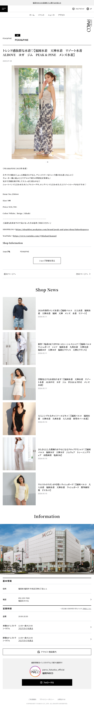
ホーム (31, 15)
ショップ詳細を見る (47, 260)
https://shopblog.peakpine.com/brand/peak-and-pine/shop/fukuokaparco (52, 229)
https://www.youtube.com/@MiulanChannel (35, 236)
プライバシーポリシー (47, 699)
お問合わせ (61, 699)
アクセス (61, 15)
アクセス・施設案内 (49, 651)
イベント (41, 15)
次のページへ (82, 274)
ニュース (51, 15)
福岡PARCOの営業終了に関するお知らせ (47, 3)
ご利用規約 (32, 699)
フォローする (48, 682)
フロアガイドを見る (25, 628)
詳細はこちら (87, 608)
